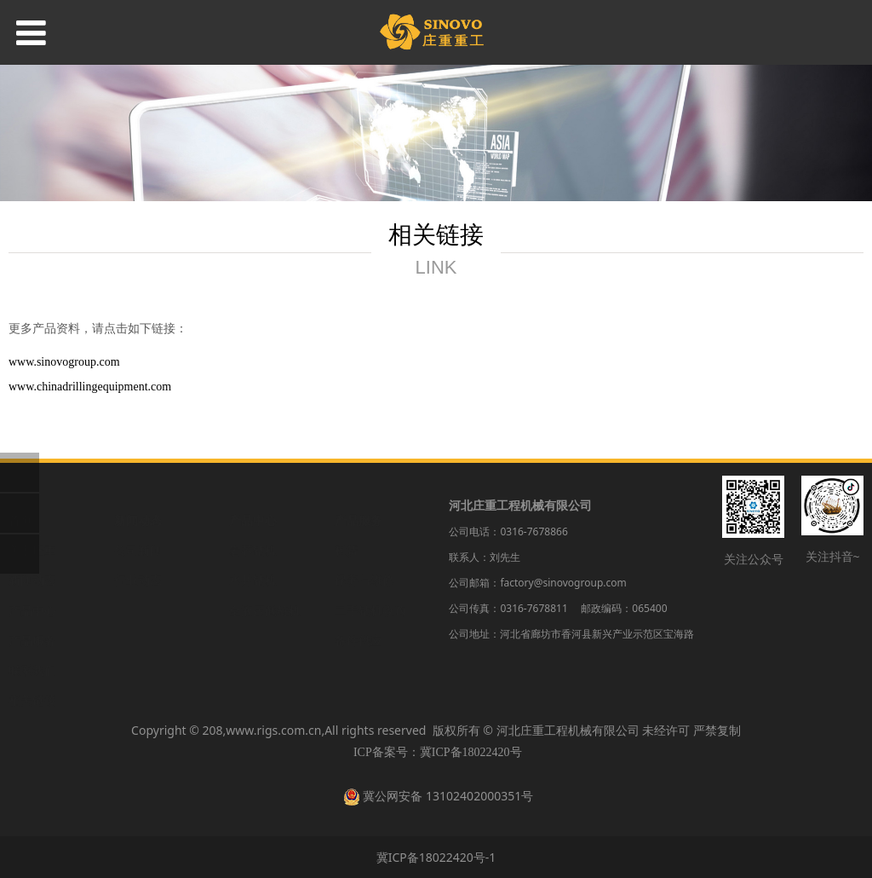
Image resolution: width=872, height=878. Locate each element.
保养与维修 (364, 563)
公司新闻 (138, 533)
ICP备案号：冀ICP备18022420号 (437, 752)
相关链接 (32, 683)
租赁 (347, 533)
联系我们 (32, 653)
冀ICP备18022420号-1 (436, 857)
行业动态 (138, 563)
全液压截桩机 (265, 594)
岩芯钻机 (253, 533)
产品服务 (32, 623)
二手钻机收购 (370, 594)
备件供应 (358, 623)
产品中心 (32, 594)
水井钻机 (253, 563)
